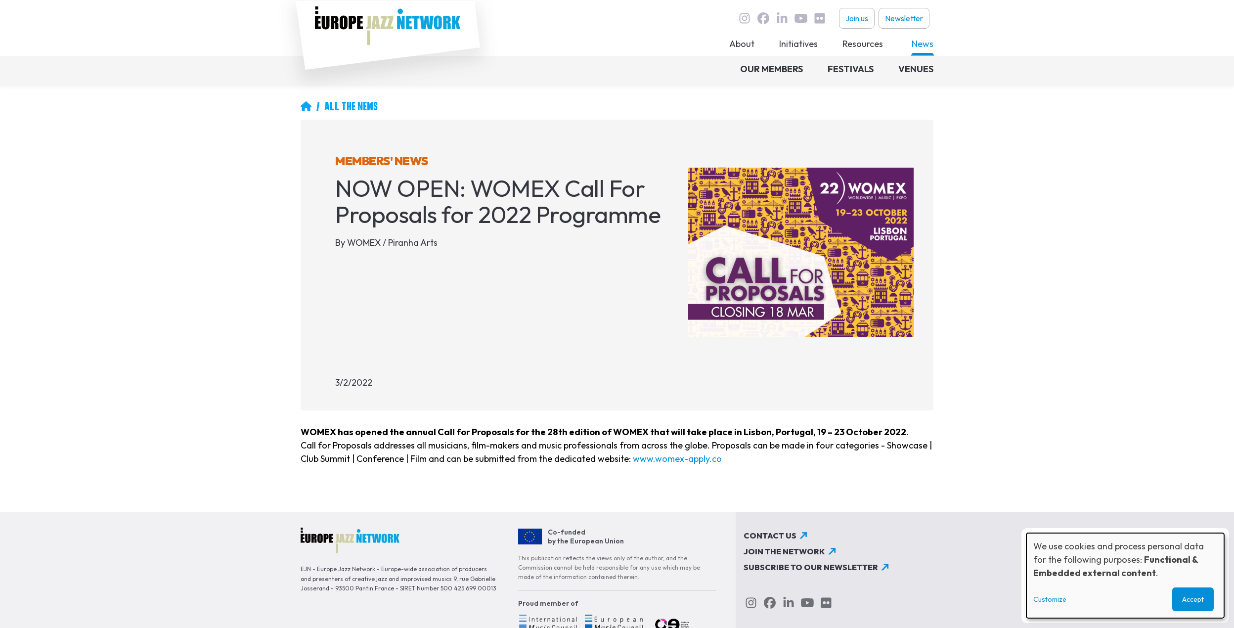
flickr (819, 18)
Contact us (770, 535)
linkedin (782, 18)
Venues (915, 69)
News (922, 43)
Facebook (763, 18)
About (741, 43)
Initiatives (798, 43)
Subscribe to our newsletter (811, 567)
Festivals (851, 69)
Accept (1193, 599)
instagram (744, 18)
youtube (800, 18)
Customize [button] (1049, 599)
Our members (771, 69)
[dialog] (1125, 575)
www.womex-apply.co (677, 458)
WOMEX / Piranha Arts (392, 242)
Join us (856, 18)
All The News (351, 106)
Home (306, 106)
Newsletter (904, 18)
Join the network (784, 551)
